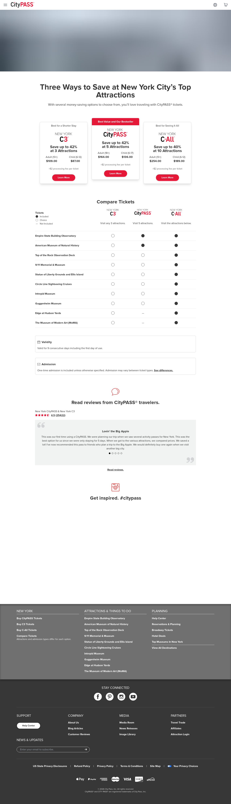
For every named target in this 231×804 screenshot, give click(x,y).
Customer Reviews (79, 734)
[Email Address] (53, 749)
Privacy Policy (105, 766)
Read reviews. (115, 469)
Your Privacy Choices (183, 766)
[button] (109, 453)
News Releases (128, 728)
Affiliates (176, 728)
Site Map (155, 766)
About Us (73, 722)
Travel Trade (178, 722)
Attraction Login (180, 734)
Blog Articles (75, 728)
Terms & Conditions (131, 766)
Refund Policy (82, 766)
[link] (50, 415)
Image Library (127, 734)
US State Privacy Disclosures (50, 766)
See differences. (163, 370)
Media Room (126, 722)
